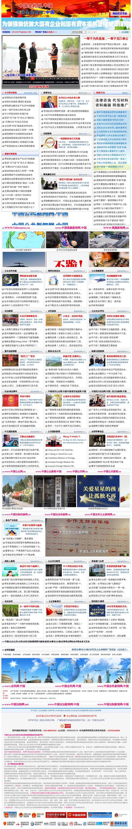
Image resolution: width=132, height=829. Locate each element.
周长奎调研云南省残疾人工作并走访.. (22, 583)
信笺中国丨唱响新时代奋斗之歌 (63, 620)
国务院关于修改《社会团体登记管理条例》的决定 (67, 168)
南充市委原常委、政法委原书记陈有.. (109, 414)
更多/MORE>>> (84, 93)
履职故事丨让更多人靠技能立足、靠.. (65, 337)
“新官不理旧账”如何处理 (70, 179)
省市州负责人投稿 (30, 93)
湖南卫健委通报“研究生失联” (110, 120)
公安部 (83, 691)
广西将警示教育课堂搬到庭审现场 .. (65, 410)
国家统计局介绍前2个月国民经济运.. (65, 373)
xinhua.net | (43, 698)
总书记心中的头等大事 (69, 98)
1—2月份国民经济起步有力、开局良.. (65, 377)
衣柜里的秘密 (97, 305)
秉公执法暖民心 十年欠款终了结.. (107, 373)
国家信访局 (123, 691)
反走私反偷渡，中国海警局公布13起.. (22, 382)
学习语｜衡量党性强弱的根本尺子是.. (109, 333)
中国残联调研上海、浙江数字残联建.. (22, 592)
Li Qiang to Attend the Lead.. (60, 454)
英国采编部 (55, 654)
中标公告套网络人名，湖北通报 (112, 163)
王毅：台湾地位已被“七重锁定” (106, 583)
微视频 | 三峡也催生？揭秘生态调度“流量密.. (73, 82)
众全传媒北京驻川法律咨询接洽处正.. (22, 301)
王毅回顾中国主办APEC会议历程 (20, 458)
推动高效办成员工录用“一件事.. (20, 130)
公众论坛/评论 (97, 311)
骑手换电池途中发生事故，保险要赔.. (65, 301)
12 (65, 79)
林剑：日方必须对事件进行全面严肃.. (22, 450)
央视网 (24, 694)
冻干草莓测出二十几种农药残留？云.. (23, 547)
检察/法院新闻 (97, 351)
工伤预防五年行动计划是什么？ (20, 207)
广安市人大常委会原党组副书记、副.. (109, 410)
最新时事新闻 (11, 154)
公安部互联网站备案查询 (55, 694)
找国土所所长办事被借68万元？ (112, 155)
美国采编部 (36, 654)
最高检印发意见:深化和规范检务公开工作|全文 (106, 57)
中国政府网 (64, 691)
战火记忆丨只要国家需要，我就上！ (65, 624)
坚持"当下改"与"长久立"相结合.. (20, 118)
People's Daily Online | (30, 698)
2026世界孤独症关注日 (109, 507)
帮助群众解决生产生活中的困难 (20, 106)
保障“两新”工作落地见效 (16, 199)
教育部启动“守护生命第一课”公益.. (64, 579)
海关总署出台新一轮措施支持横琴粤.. (109, 579)
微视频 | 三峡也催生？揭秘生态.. (106, 297)
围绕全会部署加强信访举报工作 (20, 179)
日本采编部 (45, 654)
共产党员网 (14, 691)
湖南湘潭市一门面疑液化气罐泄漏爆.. (22, 337)
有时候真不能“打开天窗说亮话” (106, 454)
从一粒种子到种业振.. (30, 606)
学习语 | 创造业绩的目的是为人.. (106, 341)
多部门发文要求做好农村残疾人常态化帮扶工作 (106, 65)
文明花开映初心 (71, 606)
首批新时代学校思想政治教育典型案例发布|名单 (106, 61)
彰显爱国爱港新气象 (116, 566)
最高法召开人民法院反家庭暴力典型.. (109, 382)
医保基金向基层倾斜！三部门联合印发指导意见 (106, 82)
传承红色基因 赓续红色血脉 (22, 507)
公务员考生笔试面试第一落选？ (112, 159)
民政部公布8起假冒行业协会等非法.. (21, 373)
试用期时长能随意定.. (73, 276)
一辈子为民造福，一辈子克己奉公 (106, 38)
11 (61, 79)
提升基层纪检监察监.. (117, 396)
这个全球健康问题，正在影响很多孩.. (109, 624)
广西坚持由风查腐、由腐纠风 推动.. (65, 418)
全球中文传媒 (23, 8)
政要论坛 (47, 92)
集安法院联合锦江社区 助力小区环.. (108, 386)
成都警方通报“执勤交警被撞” (105, 426)
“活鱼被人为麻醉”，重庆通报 (19, 538)
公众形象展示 (55, 601)
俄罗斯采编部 (105, 654)
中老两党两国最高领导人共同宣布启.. (22, 466)
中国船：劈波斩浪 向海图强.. (61, 382)
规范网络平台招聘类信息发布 (19, 134)
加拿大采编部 (117, 654)
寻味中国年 (25, 396)
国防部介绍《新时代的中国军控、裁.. (109, 458)
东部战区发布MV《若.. (117, 436)
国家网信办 (103, 691)
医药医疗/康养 (97, 601)
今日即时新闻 (11, 92)
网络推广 (125, 93)
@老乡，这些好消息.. (73, 316)
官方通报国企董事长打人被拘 (111, 151)
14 (73, 79)
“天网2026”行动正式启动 (16, 122)
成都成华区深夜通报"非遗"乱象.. (112, 147)
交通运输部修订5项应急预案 (18, 191)
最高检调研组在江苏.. (117, 356)
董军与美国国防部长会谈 (103, 466)
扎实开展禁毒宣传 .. (29, 316)
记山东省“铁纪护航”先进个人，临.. (64, 628)
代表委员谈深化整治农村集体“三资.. (65, 341)
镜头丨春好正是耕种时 (15, 628)
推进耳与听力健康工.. (30, 566)
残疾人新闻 (10, 561)
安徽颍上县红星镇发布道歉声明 (111, 222)
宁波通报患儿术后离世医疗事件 (112, 139)
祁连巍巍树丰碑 (114, 276)
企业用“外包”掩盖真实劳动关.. (19, 126)
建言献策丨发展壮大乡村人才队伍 (64, 333)
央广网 (30, 694)
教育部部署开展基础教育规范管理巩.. (65, 592)
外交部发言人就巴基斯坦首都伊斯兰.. (22, 462)
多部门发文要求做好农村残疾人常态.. (22, 579)
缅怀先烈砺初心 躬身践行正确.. (19, 142)
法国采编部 (84, 654)
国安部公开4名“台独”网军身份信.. (107, 596)
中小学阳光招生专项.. (73, 566)
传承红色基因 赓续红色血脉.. (18, 102)
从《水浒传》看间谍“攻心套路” (12, 82)
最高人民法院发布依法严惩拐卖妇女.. (109, 369)
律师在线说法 (54, 271)
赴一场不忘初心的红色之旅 (17, 110)
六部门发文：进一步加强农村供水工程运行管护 (106, 69)
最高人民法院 (41, 691)
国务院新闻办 (113, 691)
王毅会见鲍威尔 (27, 436)
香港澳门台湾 (97, 561)
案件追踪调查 (11, 351)
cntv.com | (52, 698)
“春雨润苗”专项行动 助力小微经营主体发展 (104, 52)
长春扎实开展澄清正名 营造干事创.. (65, 422)
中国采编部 (7, 654)
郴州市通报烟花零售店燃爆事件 (112, 112)
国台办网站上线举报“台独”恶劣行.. (107, 592)
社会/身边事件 (11, 391)
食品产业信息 (12, 520)
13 (69, 79)
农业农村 (9, 601)
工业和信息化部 (74, 691)
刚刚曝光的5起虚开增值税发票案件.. (21, 369)
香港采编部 (17, 654)
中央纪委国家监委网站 (28, 691)
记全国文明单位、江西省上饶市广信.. (66, 632)
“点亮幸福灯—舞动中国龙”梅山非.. (20, 422)
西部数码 (68, 694)
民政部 (89, 691)
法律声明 (51, 710)
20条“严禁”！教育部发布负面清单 (64, 587)
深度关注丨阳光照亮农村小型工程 (20, 636)
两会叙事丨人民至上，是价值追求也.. (65, 345)
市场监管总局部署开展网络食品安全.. (23, 542)
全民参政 (52, 311)
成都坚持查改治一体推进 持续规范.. (108, 422)
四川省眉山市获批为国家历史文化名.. (109, 418)
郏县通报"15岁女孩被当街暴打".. (112, 135)
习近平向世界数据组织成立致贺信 (60, 115)
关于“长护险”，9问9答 (101, 632)
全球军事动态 (97, 431)
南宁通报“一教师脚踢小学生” (110, 167)
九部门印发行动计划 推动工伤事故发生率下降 (105, 86)
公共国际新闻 (54, 431)
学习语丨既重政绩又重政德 (104, 345)
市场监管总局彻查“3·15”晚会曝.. (20, 555)
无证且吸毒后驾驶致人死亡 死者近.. (65, 297)
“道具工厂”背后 (27, 356)
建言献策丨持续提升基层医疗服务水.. (65, 329)
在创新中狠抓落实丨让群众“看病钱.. (108, 620)
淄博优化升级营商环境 (15, 97)
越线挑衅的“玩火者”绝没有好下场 (107, 462)
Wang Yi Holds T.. (72, 436)
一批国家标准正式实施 (69, 138)
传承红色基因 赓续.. (116, 316)
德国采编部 (65, 654)
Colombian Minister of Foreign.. (62, 458)
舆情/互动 (100, 92)
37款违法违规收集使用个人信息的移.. (22, 289)
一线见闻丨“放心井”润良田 (17, 620)
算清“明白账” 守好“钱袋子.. (18, 187)
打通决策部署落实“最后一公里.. (20, 183)
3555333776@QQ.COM (21, 32)
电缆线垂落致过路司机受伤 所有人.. (65, 293)
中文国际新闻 (11, 431)
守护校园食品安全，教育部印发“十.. (65, 583)
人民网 (12, 694)
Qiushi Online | (15, 698)
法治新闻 (9, 311)
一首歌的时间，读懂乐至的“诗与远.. (108, 289)
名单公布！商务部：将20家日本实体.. (22, 454)
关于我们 (34, 710)
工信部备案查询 (39, 694)
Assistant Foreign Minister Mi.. (61, 462)
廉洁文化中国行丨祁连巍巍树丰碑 (40, 82)
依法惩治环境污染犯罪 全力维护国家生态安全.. (66, 156)
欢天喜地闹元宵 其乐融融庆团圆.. (20, 426)
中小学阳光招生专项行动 (16, 114)
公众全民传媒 (11, 271)
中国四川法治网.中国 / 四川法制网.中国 (109, 391)
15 (76, 79)
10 (58, 79)
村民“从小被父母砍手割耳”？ (110, 214)
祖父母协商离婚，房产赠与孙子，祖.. (22, 418)
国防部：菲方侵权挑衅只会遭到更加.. (109, 450)
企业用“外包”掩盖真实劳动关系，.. (64, 289)
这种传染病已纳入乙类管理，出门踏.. (109, 628)
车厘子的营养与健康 (32, 525)
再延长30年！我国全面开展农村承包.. (22, 632)
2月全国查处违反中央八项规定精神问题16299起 (66, 209)
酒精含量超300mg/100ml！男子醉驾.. (21, 341)
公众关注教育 (54, 561)
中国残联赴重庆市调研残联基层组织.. (22, 587)
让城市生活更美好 (71, 396)
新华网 (18, 694)
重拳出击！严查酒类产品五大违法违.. (23, 551)
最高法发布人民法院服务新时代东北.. (109, 377)
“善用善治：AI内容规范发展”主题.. (21, 297)
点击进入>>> (51, 32)
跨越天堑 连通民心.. (72, 356)
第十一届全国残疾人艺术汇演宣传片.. (22, 596)
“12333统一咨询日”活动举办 (18, 195)
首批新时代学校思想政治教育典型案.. (65, 596)
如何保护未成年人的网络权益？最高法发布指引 (106, 73)
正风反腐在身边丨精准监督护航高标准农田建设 (106, 48)
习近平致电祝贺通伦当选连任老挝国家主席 (64, 119)
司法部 (95, 691)
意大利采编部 (94, 654)
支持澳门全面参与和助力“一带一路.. (108, 587)
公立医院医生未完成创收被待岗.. (112, 131)
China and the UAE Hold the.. (61, 450)
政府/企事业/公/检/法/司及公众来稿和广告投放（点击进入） (100, 649)
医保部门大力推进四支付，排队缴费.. (109, 636)
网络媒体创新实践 (28, 276)
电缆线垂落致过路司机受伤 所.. (19, 138)
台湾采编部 (26, 654)
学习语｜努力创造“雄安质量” (105, 337)
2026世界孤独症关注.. (117, 606)
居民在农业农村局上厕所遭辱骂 (112, 128)
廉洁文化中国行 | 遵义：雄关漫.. (106, 301)
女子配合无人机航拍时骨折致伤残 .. (65, 305)
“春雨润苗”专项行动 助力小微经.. (63, 369)
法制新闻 (47, 133)
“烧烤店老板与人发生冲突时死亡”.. (20, 345)
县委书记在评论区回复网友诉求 (112, 124)
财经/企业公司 (54, 351)
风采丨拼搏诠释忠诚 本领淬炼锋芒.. (65, 636)
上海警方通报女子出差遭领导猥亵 (20, 329)
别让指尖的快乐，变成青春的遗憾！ (21, 293)
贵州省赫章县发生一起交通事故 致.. (21, 333)
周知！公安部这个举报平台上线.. (111, 210)
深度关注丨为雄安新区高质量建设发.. (65, 414)
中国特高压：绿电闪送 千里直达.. (63, 386)
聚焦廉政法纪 (49, 174)
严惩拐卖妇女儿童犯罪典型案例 (20, 146)
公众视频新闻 (97, 271)
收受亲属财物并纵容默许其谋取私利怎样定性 (65, 193)
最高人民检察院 (53, 691)
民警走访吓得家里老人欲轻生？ (111, 218)
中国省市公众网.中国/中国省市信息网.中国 (67, 391)
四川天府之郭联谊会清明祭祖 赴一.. (21, 410)
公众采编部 (43, 710)
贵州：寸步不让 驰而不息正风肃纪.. (65, 426)
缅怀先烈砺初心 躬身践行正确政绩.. (21, 414)
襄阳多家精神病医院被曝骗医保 (112, 143)
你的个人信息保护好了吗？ (17, 305)
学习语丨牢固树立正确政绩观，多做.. (109, 329)
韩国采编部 (74, 654)
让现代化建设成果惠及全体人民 (20, 203)
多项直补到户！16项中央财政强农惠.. (22, 624)
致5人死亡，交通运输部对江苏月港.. (21, 386)
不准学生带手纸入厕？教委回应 (112, 116)
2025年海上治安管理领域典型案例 (20, 377)
